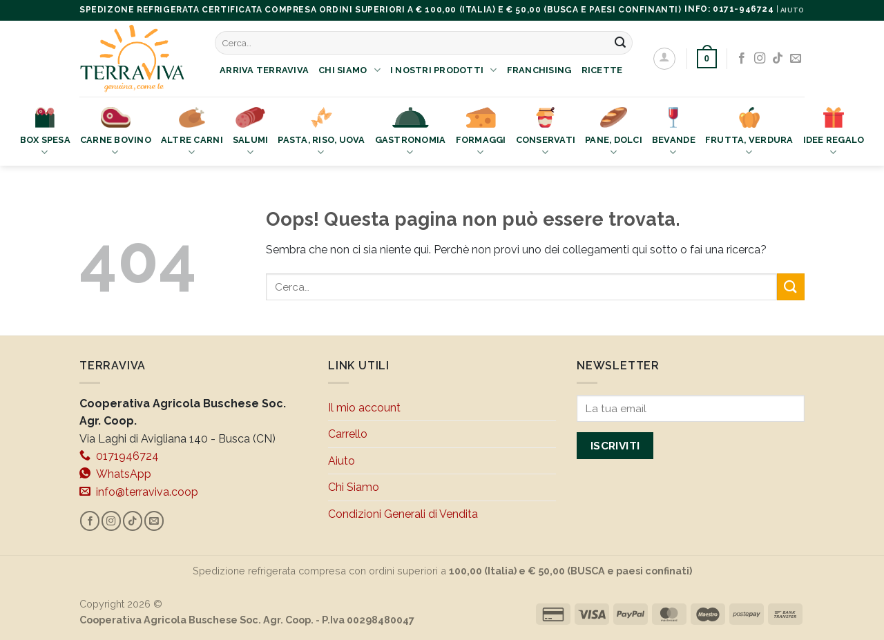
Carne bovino (115, 133)
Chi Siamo (349, 70)
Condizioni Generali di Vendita (403, 514)
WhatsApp (115, 474)
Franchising (539, 70)
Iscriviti (615, 445)
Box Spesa (45, 133)
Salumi (251, 133)
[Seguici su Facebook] (741, 58)
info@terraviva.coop (138, 491)
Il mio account (364, 407)
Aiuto (341, 460)
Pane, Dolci (613, 133)
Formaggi (481, 133)
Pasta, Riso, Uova (321, 133)
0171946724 (119, 456)
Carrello (347, 433)
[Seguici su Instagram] (759, 58)
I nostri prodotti (443, 70)
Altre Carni (192, 133)
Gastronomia (410, 133)
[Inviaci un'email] (795, 58)
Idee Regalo (834, 133)
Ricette (602, 70)
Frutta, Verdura (749, 133)
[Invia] (620, 43)
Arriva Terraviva (264, 70)
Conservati (546, 133)
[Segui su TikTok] (777, 58)
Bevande (673, 133)
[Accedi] (664, 59)
